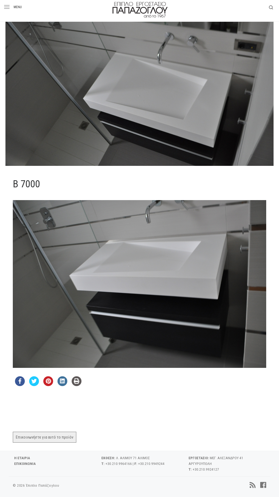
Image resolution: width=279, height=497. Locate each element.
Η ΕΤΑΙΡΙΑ (22, 458)
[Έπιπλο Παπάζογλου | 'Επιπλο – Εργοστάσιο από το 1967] (140, 8)
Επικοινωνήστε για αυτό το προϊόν (44, 437)
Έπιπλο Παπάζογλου (42, 485)
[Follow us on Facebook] (263, 485)
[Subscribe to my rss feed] (253, 485)
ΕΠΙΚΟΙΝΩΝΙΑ (25, 463)
